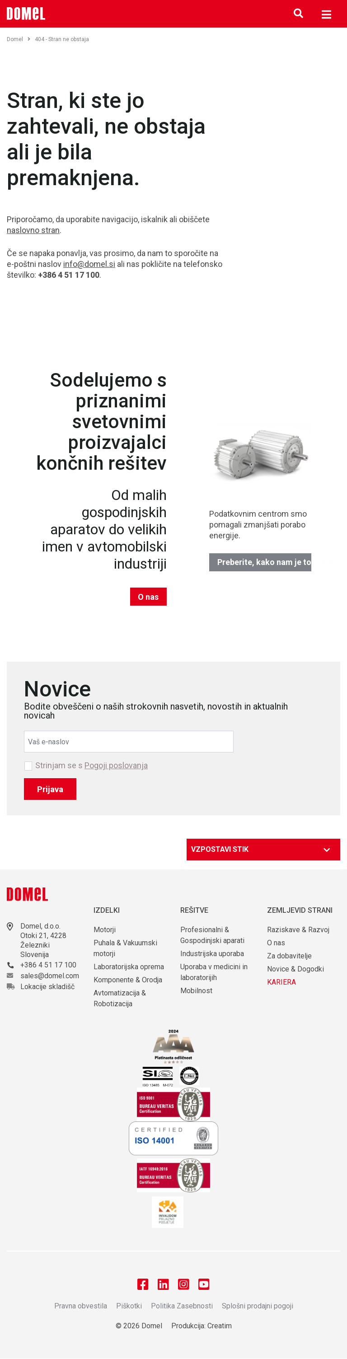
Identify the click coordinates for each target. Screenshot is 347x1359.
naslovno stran (33, 230)
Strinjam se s (91, 765)
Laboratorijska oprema (129, 966)
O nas (148, 597)
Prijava (50, 789)
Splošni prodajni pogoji (257, 1306)
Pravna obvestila (80, 1306)
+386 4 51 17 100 (48, 965)
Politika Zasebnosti (182, 1306)
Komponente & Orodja (128, 980)
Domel (18, 39)
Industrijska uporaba (212, 953)
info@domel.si (89, 264)
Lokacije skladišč (47, 986)
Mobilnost (196, 990)
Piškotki (129, 1306)
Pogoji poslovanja (116, 765)
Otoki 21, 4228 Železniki (43, 940)
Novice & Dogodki (295, 969)
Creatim (219, 1326)
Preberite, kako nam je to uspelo (264, 562)
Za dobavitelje (289, 956)
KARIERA (281, 982)
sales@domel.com (49, 975)
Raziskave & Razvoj (298, 929)
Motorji (105, 929)
